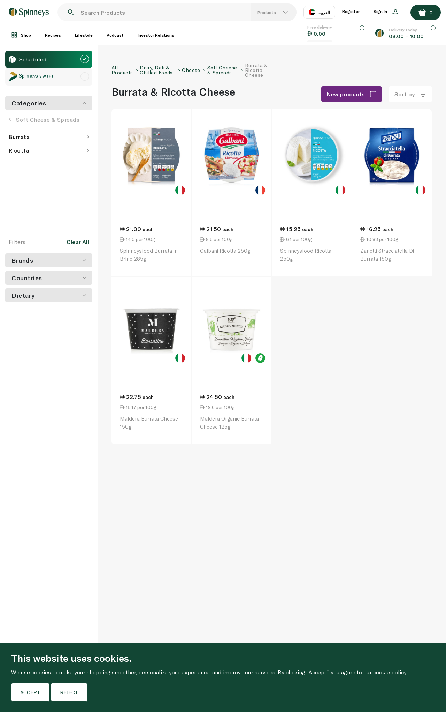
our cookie (376, 672)
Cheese (191, 70)
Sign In (386, 11)
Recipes (53, 34)
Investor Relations (156, 34)
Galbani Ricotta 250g (225, 250)
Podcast (115, 34)
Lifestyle (84, 34)
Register (351, 11)
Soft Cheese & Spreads (44, 119)
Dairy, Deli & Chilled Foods (156, 70)
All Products (122, 70)
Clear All (78, 242)
